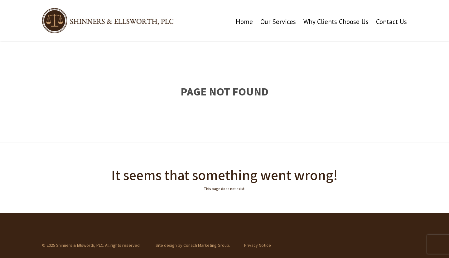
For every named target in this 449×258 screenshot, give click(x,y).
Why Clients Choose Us (336, 21)
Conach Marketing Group (206, 245)
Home (244, 21)
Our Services (278, 21)
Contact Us (391, 21)
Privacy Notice (257, 245)
